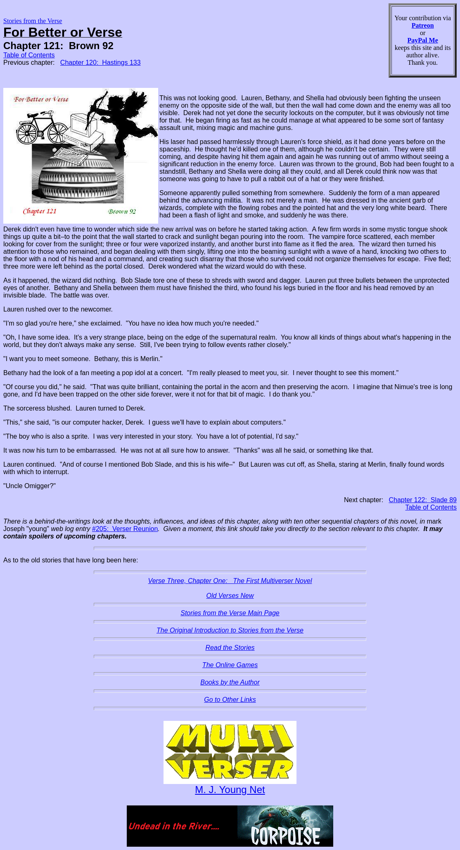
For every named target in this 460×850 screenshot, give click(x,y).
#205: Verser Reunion (125, 528)
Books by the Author (230, 682)
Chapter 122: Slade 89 (423, 499)
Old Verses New (230, 595)
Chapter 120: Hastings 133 (100, 62)
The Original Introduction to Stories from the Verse (230, 630)
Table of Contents (29, 55)
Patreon (423, 25)
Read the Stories (229, 647)
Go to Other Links (230, 699)
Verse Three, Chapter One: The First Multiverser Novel (230, 580)
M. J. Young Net (230, 789)
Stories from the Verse (32, 20)
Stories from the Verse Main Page (230, 612)
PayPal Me (423, 40)
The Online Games (230, 664)
